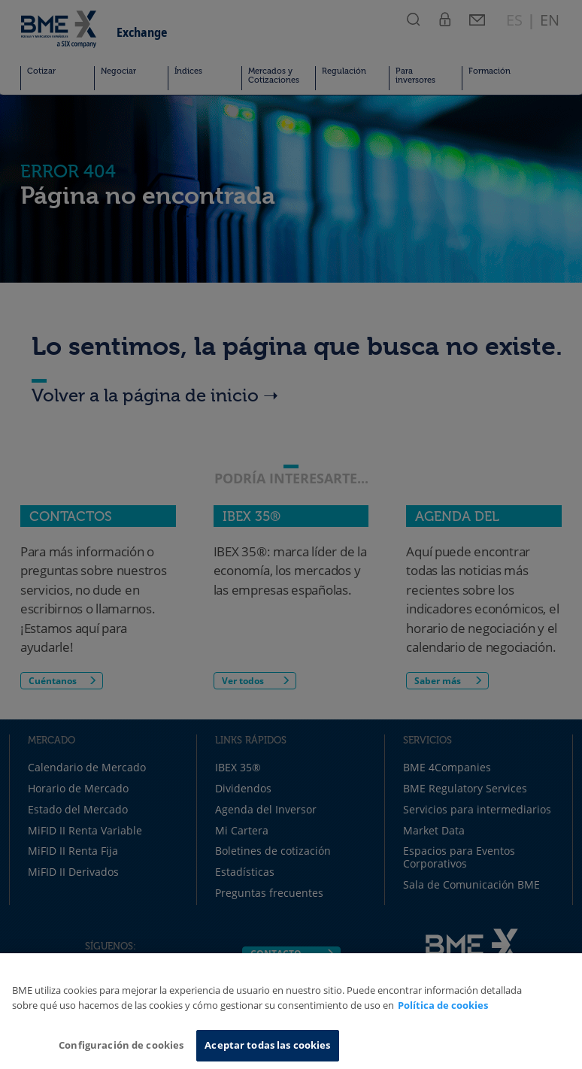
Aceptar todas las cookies (267, 1045)
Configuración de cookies (121, 1045)
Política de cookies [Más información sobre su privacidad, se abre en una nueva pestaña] (443, 1005)
